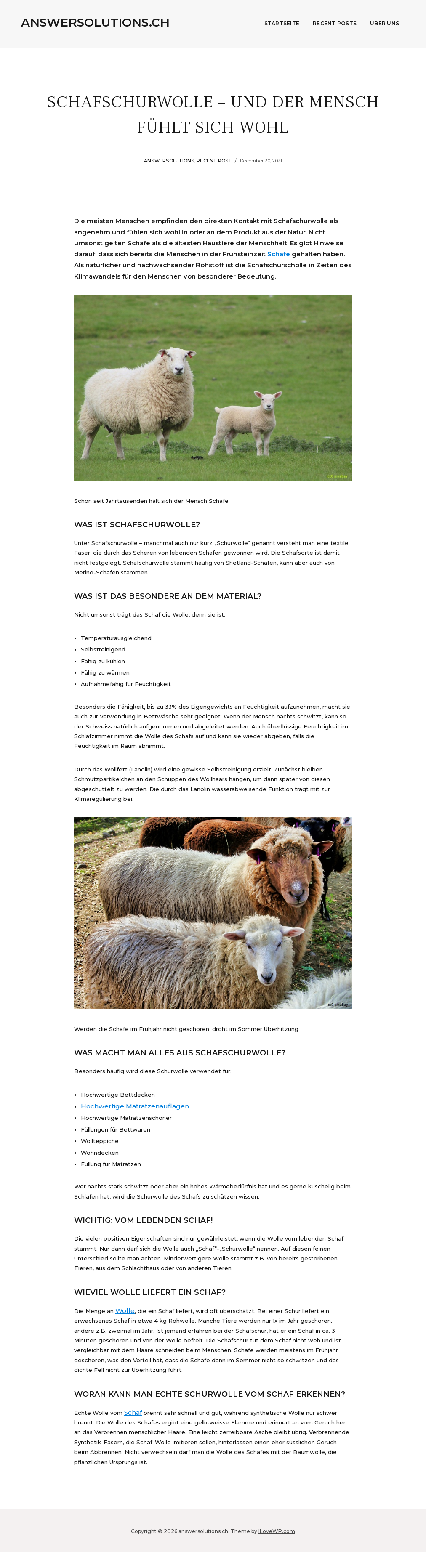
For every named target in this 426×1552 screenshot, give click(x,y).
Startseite (282, 23)
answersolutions (169, 161)
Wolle (123, 1310)
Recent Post (214, 161)
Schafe (278, 254)
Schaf (132, 1411)
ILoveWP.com (276, 1530)
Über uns (384, 23)
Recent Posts (335, 23)
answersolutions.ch (95, 22)
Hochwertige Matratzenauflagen (127, 1106)
